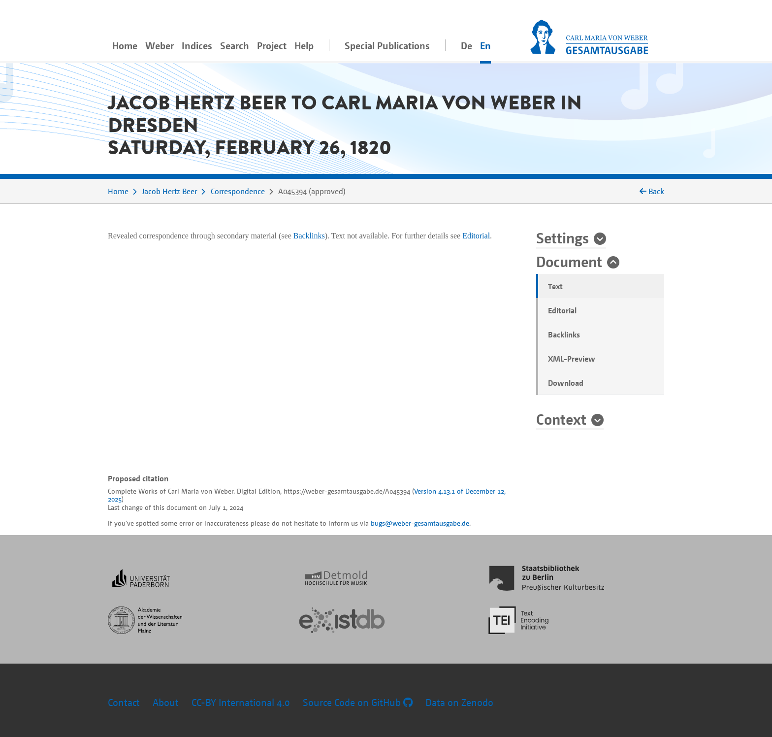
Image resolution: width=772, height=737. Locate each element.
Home (124, 45)
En (485, 45)
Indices (197, 45)
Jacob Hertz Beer (169, 191)
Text (555, 286)
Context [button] (561, 418)
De (466, 45)
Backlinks (564, 334)
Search (234, 45)
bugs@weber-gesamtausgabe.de (420, 523)
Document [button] (569, 261)
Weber (159, 45)
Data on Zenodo (459, 702)
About (166, 702)
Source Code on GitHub (358, 702)
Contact (124, 702)
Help (304, 45)
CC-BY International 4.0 (241, 702)
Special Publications (387, 45)
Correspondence (238, 191)
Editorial (562, 310)
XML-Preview (571, 359)
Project (272, 45)
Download (565, 383)
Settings (562, 237)
